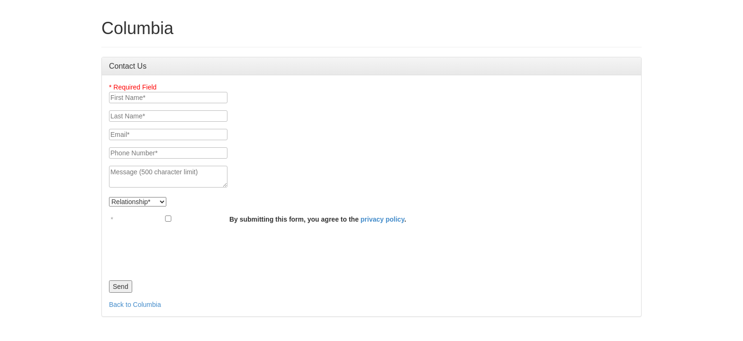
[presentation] (181, 249)
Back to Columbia (135, 304)
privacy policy (382, 219)
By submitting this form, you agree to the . (317, 219)
